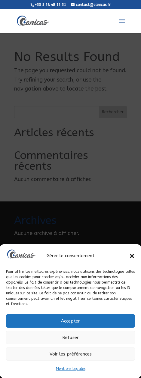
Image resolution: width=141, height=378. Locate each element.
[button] (132, 256)
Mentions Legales (70, 369)
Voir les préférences (71, 354)
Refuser (70, 337)
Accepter (70, 321)
